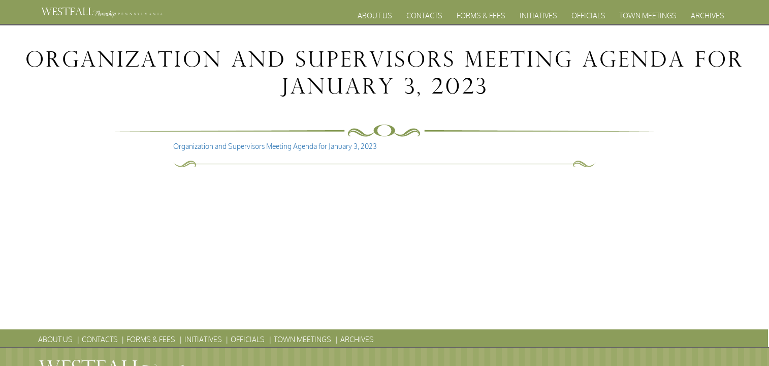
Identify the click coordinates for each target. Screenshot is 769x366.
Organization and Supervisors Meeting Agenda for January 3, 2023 (275, 146)
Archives (707, 15)
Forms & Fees (481, 15)
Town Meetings (648, 15)
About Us (375, 15)
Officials (588, 15)
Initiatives (538, 15)
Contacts (424, 15)
